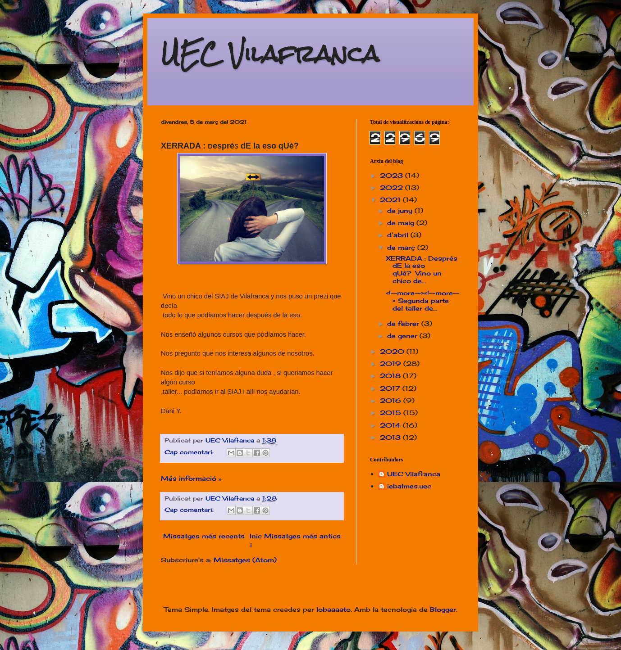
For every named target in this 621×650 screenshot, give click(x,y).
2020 (393, 351)
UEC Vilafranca (270, 53)
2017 (391, 388)
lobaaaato (333, 609)
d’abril (399, 235)
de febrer (404, 323)
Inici (256, 540)
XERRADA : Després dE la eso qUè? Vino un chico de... (421, 269)
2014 (391, 425)
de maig (401, 222)
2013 (391, 437)
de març (402, 247)
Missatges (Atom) (245, 560)
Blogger (443, 609)
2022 (392, 187)
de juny (401, 210)
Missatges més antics (302, 536)
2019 (391, 363)
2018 (391, 375)
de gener (403, 335)
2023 (392, 175)
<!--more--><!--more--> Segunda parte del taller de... (422, 300)
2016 (391, 400)
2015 (391, 412)
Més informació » (191, 478)
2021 (391, 199)
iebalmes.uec (409, 486)
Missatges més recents (204, 536)
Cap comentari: (190, 452)
